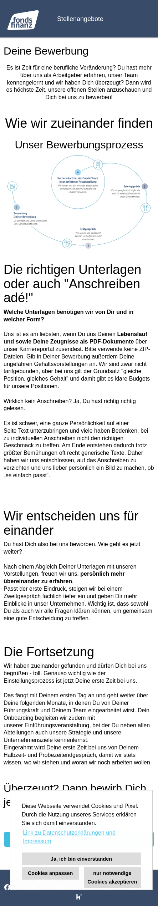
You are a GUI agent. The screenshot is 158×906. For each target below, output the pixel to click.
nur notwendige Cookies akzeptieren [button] (112, 877)
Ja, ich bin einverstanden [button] (81, 859)
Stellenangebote (80, 18)
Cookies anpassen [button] (50, 873)
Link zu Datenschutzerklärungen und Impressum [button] (69, 837)
